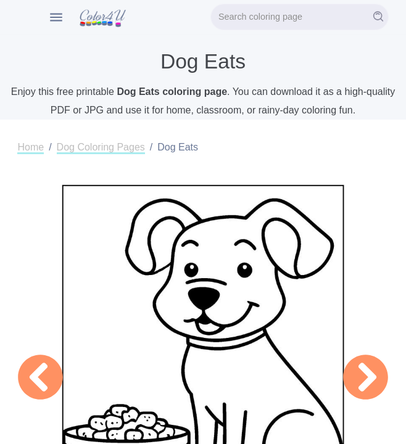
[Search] (299, 17)
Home (30, 147)
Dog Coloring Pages (101, 147)
